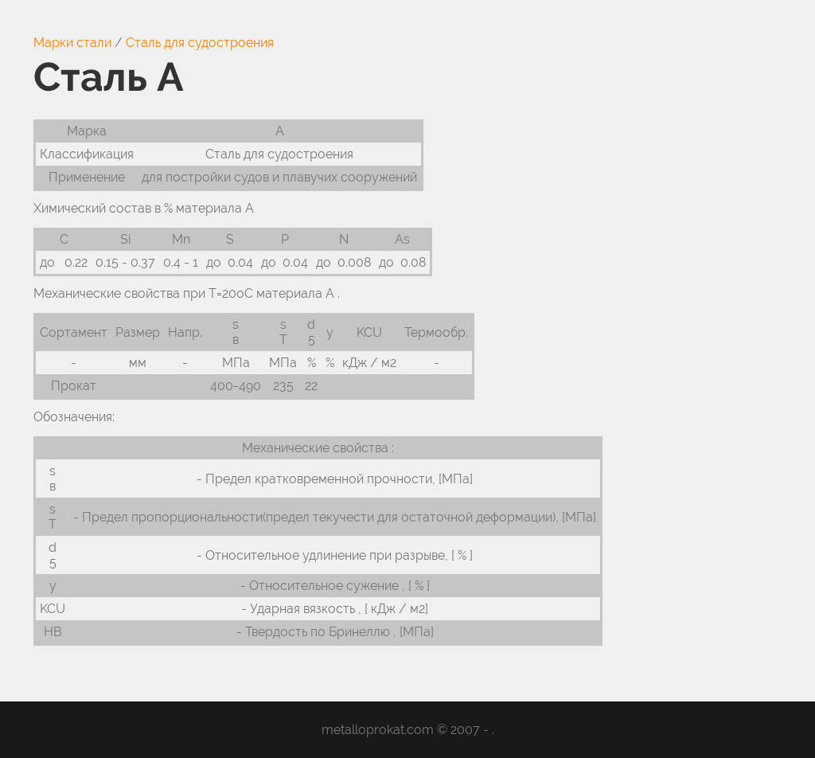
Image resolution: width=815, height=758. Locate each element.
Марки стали (72, 42)
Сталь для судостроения (200, 42)
